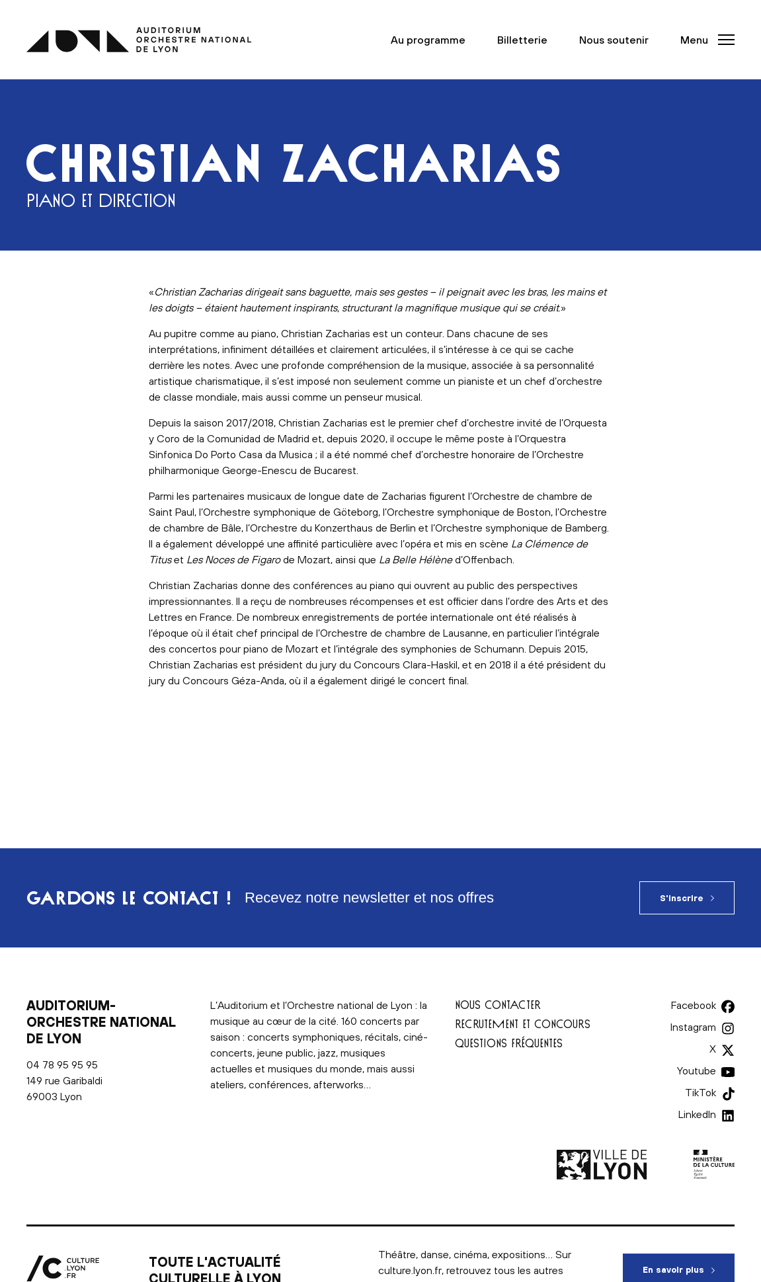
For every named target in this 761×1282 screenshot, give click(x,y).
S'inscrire (681, 898)
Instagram (693, 1027)
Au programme (428, 40)
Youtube (696, 1070)
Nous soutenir (614, 40)
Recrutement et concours (522, 1024)
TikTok (700, 1092)
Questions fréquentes (509, 1043)
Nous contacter (498, 1005)
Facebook (693, 1005)
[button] (703, 39)
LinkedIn (697, 1114)
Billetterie (522, 40)
